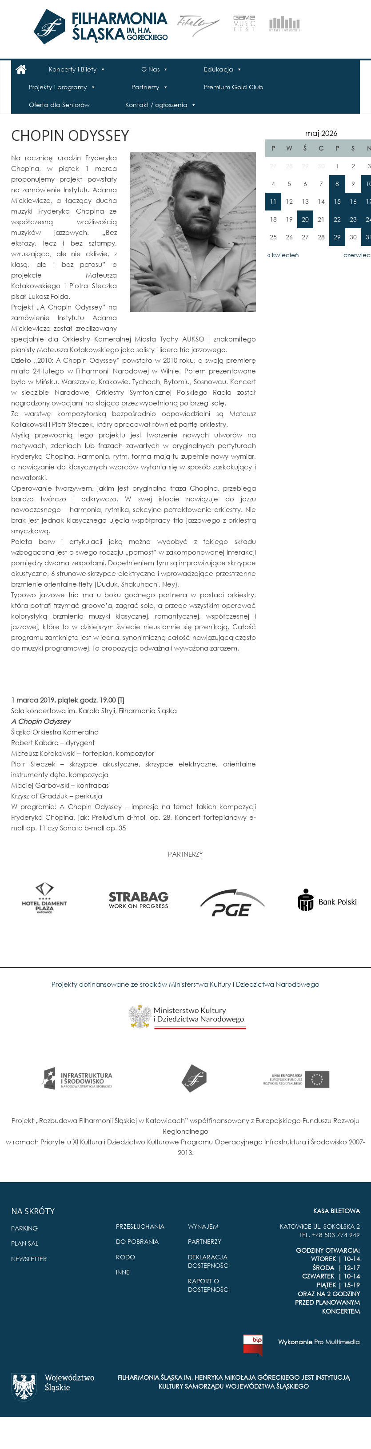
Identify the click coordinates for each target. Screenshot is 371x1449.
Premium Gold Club (233, 87)
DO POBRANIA (137, 1241)
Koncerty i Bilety (73, 69)
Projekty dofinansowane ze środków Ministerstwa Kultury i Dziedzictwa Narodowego (185, 984)
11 (273, 201)
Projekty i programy (58, 87)
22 (337, 219)
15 (337, 201)
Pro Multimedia (337, 1342)
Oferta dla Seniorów (59, 104)
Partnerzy (146, 87)
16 (353, 201)
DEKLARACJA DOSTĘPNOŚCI (209, 1261)
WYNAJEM (203, 1226)
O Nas (150, 69)
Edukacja (218, 69)
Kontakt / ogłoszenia (156, 104)
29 (337, 237)
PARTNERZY (204, 1241)
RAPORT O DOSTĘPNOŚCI (209, 1285)
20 (305, 219)
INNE (123, 1272)
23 (353, 219)
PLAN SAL (24, 1243)
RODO (125, 1257)
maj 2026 (321, 133)
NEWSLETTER (29, 1258)
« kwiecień (283, 254)
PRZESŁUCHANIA (140, 1226)
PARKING (24, 1228)
